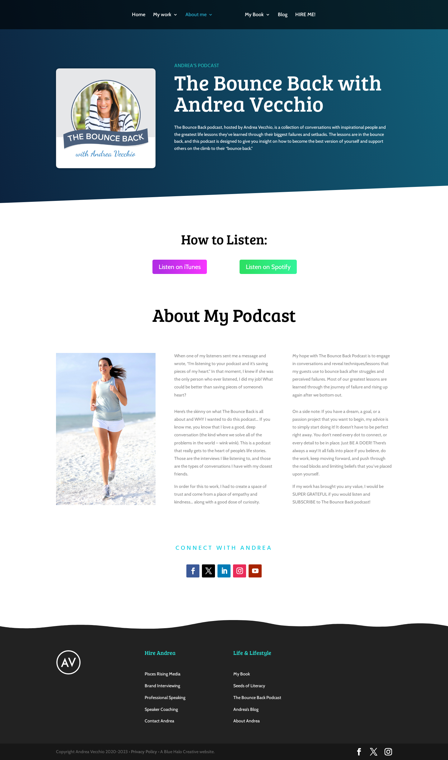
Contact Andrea (159, 721)
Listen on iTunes (180, 267)
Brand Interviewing (162, 685)
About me (196, 14)
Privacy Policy (144, 751)
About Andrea (246, 721)
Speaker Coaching (161, 709)
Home (138, 14)
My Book (254, 14)
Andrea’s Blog (246, 709)
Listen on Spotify (268, 267)
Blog (282, 14)
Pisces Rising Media (162, 674)
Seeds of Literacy (249, 685)
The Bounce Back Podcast (257, 697)
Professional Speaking (165, 697)
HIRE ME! (305, 14)
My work (162, 14)
